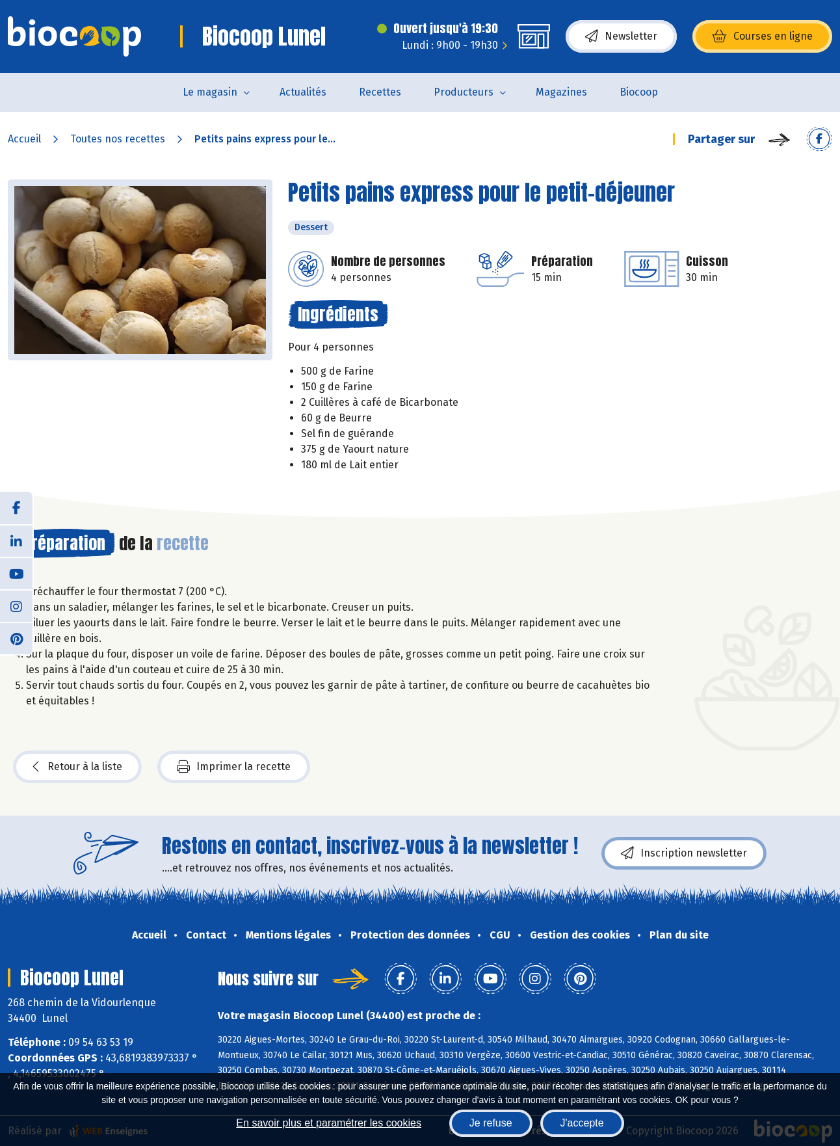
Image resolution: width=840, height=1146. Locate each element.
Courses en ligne (762, 36)
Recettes (380, 92)
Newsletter (621, 36)
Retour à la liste (77, 766)
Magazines (561, 92)
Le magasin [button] (210, 92)
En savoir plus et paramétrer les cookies (328, 1122)
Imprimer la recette (234, 766)
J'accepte (582, 1122)
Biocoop (639, 92)
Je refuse (490, 1122)
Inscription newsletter (684, 853)
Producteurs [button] (463, 92)
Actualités (303, 92)
